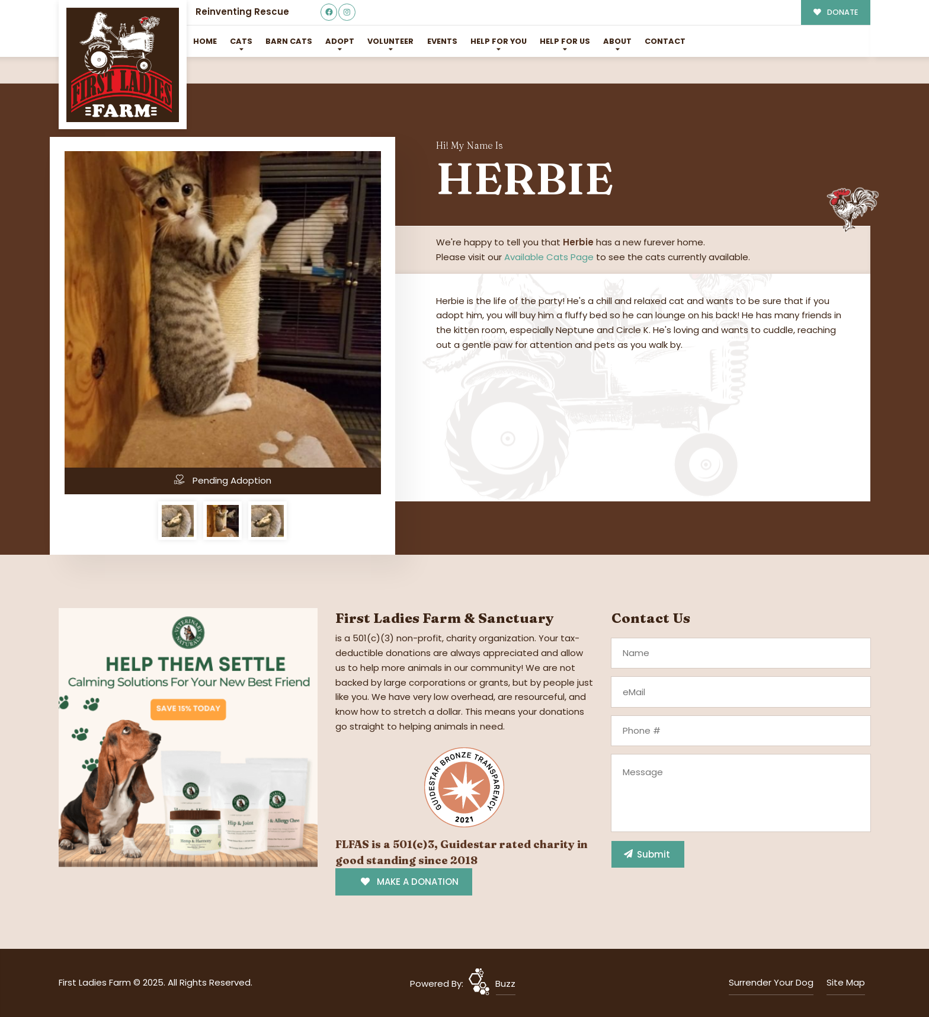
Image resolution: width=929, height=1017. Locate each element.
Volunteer (390, 41)
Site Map (846, 982)
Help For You (498, 41)
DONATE (835, 12)
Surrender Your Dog (771, 982)
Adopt (339, 41)
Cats (241, 41)
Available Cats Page (549, 257)
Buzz (505, 983)
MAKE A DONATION (410, 881)
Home (205, 41)
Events (442, 41)
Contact (665, 41)
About (617, 41)
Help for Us (565, 41)
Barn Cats (288, 41)
